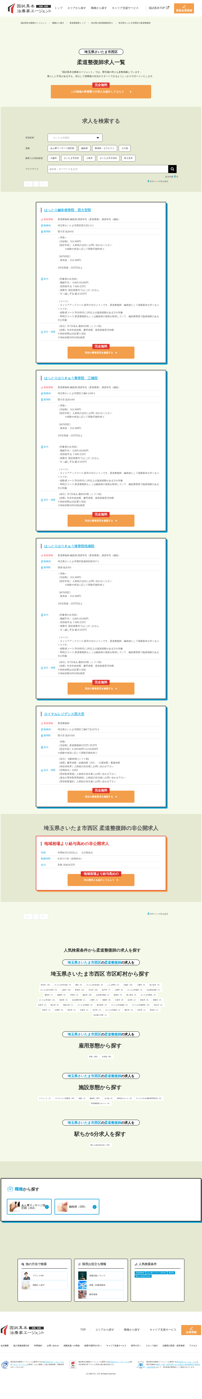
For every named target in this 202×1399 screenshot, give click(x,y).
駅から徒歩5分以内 (143, 1276)
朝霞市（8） (107, 1000)
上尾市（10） (66, 990)
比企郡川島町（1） (103, 995)
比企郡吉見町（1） (154, 990)
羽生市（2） (72, 1010)
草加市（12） (80, 990)
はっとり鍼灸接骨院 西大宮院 (67, 210)
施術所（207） (95, 1098)
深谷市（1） (47, 1010)
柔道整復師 (140, 1273)
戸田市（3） (74, 995)
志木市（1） (132, 1000)
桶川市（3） (129, 1010)
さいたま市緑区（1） (113, 1010)
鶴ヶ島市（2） (131, 995)
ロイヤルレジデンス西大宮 (64, 714)
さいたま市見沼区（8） (95, 985)
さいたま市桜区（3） (86, 1005)
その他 (124, 148)
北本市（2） (42, 1005)
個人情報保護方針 (21, 1345)
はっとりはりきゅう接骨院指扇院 (69, 546)
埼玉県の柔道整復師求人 (102, 23)
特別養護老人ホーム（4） (100, 1103)
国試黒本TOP (159, 8)
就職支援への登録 (72, 1345)
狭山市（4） (55, 1005)
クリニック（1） (45, 1098)
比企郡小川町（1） (100, 1015)
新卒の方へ (136, 1345)
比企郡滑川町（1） (79, 1000)
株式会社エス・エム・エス (54, 1362)
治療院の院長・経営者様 (174, 1345)
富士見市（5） (155, 985)
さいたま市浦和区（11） (141, 1005)
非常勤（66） (107, 1057)
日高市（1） (84, 1010)
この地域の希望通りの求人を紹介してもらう (101, 91)
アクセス (193, 1345)
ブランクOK (38, 1275)
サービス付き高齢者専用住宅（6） (149, 1098)
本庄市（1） (142, 1010)
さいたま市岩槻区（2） (120, 1005)
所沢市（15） (46, 985)
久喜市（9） (119, 1000)
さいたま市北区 (71, 158)
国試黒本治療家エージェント (34, 23)
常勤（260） (94, 1057)
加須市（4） (64, 1000)
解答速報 (93, 1294)
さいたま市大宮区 (108, 158)
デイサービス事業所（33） (65, 1098)
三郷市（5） (141, 985)
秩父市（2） (158, 1005)
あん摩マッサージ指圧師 (62, 148)
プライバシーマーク (19, 1364)
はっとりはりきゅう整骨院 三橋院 (71, 378)
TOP (83, 1329)
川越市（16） (128, 985)
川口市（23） (93, 990)
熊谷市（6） (145, 1000)
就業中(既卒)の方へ (93, 1345)
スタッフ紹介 (152, 1345)
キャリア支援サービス (125, 8)
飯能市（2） (62, 995)
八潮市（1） (94, 1000)
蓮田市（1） (49, 995)
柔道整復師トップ (78, 23)
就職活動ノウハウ (97, 1275)
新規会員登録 (184, 8)
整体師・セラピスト (104, 148)
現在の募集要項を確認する (101, 352)
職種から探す (99, 8)
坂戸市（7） (106, 990)
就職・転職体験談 (97, 1285)
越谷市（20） (88, 995)
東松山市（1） (68, 1005)
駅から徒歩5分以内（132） (100, 1145)
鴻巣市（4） (157, 1000)
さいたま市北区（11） (47, 1000)
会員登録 (191, 1330)
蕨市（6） (79, 985)
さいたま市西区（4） (149, 995)
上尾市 (89, 158)
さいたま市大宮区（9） (49, 990)
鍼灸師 (84, 148)
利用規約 (38, 1345)
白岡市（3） (59, 1010)
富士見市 (128, 158)
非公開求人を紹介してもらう (101, 880)
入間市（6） (119, 990)
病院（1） (82, 1098)
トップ (59, 8)
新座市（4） (118, 995)
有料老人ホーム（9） (125, 1098)
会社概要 (5, 1345)
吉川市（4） (97, 1010)
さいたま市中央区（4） (63, 985)
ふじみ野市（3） (113, 985)
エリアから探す (76, 8)
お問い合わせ (53, 1345)
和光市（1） (154, 1010)
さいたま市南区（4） (135, 990)
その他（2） (109, 1098)
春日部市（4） (102, 1005)
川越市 (53, 158)
